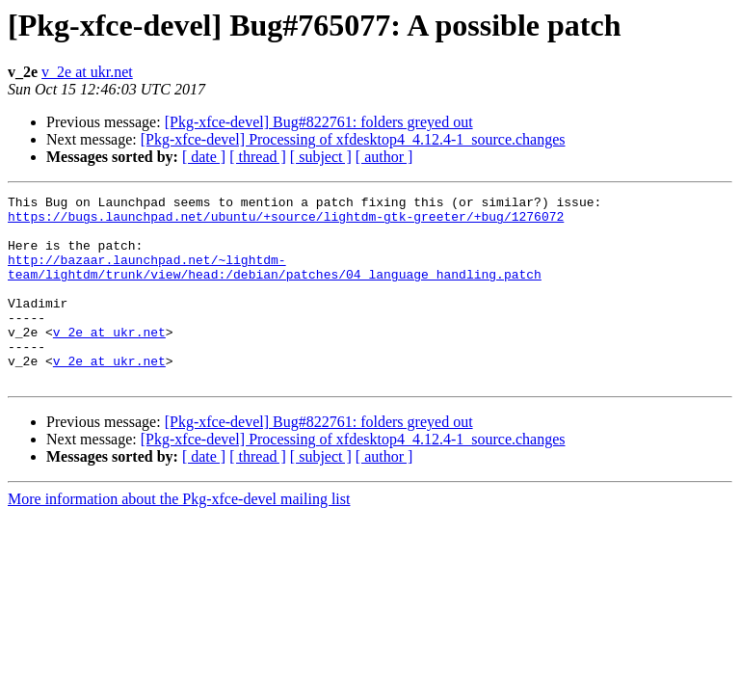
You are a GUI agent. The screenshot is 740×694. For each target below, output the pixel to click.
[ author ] (384, 156)
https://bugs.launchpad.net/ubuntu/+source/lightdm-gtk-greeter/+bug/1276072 (286, 221)
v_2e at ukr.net (87, 72)
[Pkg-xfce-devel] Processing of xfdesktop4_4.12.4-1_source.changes (353, 139)
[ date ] (203, 156)
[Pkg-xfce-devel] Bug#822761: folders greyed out (319, 122)
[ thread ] (257, 156)
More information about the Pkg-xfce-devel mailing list (179, 536)
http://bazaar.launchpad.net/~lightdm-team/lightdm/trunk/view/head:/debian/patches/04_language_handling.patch (275, 282)
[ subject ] (321, 156)
